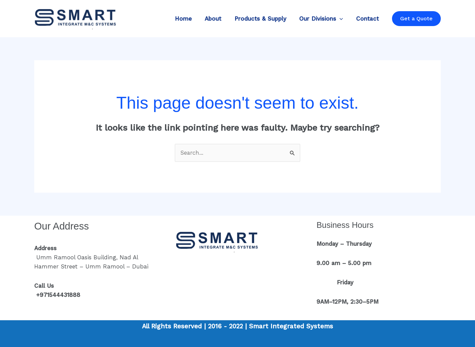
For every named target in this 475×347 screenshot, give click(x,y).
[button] (416, 18)
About (218, 18)
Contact (368, 18)
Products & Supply (264, 18)
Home (190, 18)
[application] (341, 18)
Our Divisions (323, 18)
